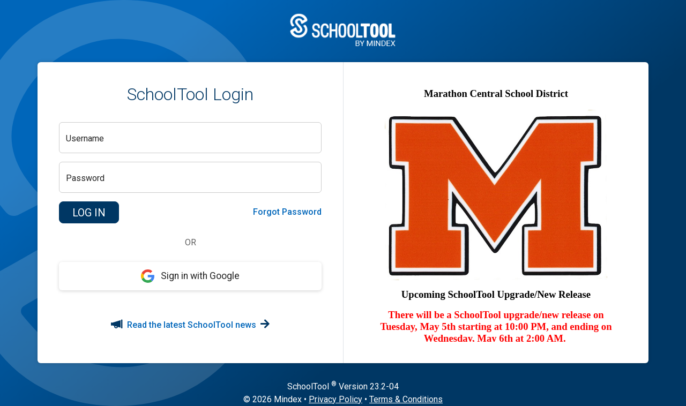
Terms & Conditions (406, 399)
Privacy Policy (335, 399)
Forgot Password (287, 212)
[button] (89, 212)
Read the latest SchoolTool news (190, 325)
